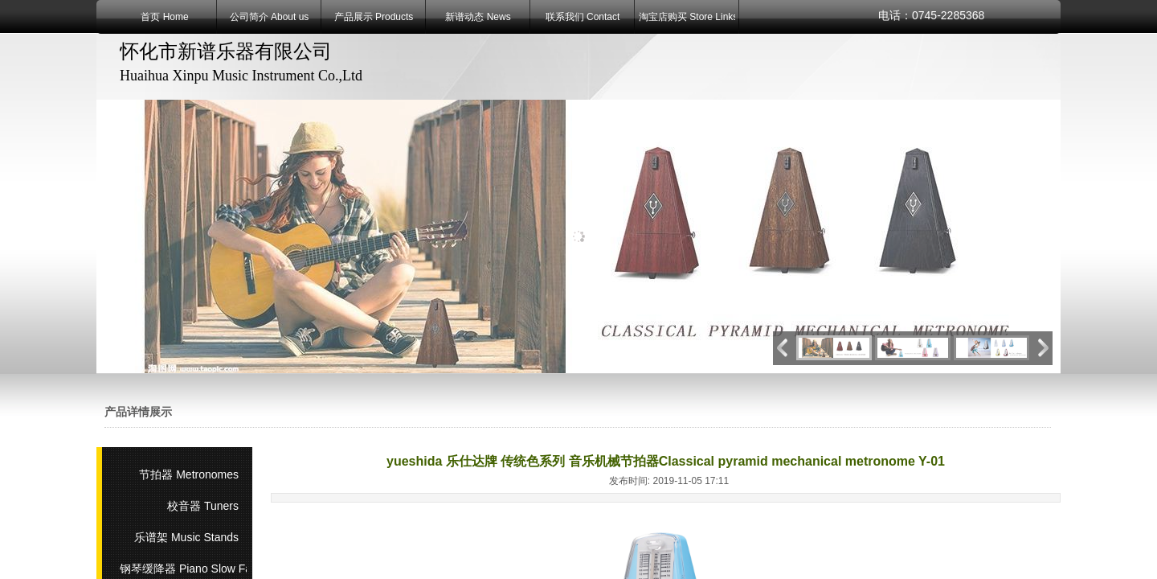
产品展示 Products (374, 17)
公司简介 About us (269, 17)
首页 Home (164, 17)
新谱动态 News (477, 17)
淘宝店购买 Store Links (687, 17)
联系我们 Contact (583, 17)
